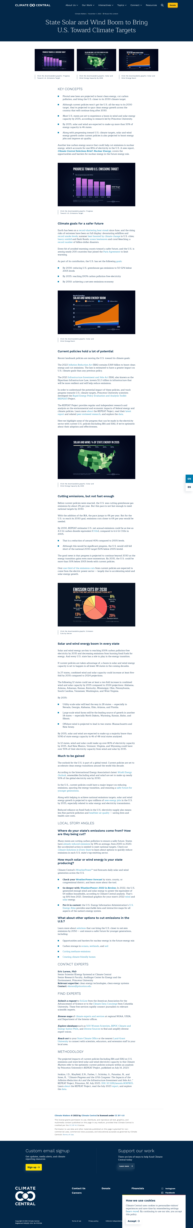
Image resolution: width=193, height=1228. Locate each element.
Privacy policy (93, 1221)
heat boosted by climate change (104, 236)
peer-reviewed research (89, 414)
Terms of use (76, 1221)
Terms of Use (68, 1135)
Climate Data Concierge (105, 1004)
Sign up (33, 1167)
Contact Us (78, 1188)
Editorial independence (114, 1221)
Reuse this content (110, 14)
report (115, 1086)
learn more (132, 1211)
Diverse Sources (92, 1029)
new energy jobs (113, 800)
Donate (173, 5)
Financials (138, 1188)
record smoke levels (68, 236)
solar (65, 900)
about (90, 411)
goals (118, 261)
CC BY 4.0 (119, 1115)
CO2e (95, 531)
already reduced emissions (76, 844)
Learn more (126, 1166)
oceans (84, 946)
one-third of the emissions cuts (79, 568)
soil (106, 946)
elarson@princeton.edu (79, 986)
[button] (72, 5)
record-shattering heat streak (94, 230)
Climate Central (89, 1115)
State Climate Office (87, 1038)
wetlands (94, 946)
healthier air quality (99, 813)
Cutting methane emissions (76, 951)
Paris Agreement (111, 252)
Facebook (168, 1193)
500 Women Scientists (98, 1026)
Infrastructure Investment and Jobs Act (88, 377)
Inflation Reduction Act (80, 365)
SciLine (83, 1001)
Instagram (168, 1188)
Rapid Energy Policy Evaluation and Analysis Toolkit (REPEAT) (92, 397)
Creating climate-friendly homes (79, 957)
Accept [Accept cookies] (134, 1221)
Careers (77, 1192)
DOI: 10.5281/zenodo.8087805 (117, 1083)
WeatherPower (83, 870)
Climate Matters (62, 1115)
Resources (151, 5)
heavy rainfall (65, 239)
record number (65, 242)
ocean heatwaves (98, 239)
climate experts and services (90, 1016)
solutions (81, 928)
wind (127, 897)
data (120, 414)
